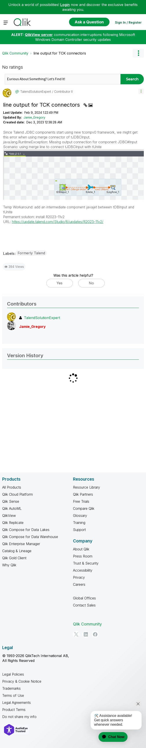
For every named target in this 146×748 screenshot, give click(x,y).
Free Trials (81, 501)
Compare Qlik (83, 508)
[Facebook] (95, 634)
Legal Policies (13, 674)
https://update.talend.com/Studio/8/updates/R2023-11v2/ (57, 221)
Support (79, 529)
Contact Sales (84, 605)
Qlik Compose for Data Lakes (25, 529)
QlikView (9, 515)
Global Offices (84, 598)
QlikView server (39, 34)
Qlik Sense (10, 501)
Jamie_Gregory (34, 117)
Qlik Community (15, 53)
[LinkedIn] (85, 634)
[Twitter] (76, 634)
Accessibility (82, 570)
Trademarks (11, 688)
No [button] (91, 283)
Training (79, 522)
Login (65, 4)
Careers (79, 584)
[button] (141, 91)
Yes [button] (59, 283)
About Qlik (81, 549)
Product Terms (14, 709)
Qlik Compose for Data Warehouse (30, 537)
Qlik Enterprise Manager (21, 544)
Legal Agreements (16, 702)
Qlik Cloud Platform (17, 494)
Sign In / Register (128, 22)
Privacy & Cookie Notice (21, 681)
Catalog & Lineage (16, 551)
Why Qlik (9, 565)
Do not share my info (19, 716)
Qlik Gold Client (14, 558)
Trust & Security (86, 563)
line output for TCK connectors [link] (59, 53)
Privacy (79, 577)
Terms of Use (13, 695)
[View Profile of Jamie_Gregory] (32, 326)
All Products (11, 487)
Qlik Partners (83, 494)
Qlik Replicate (13, 522)
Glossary (80, 515)
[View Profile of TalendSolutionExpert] (35, 92)
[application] (110, 737)
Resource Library (86, 487)
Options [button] (138, 53)
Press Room (82, 556)
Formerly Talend (31, 253)
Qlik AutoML (12, 508)
